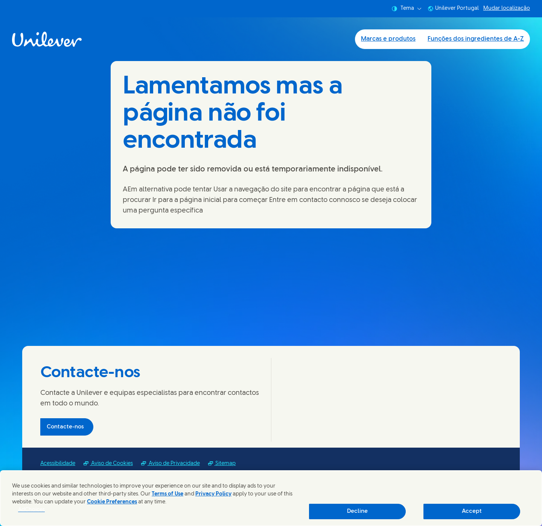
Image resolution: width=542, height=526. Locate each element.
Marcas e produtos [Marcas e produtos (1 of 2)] (388, 39)
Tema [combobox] (406, 9)
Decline (357, 511)
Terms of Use (167, 494)
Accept (472, 511)
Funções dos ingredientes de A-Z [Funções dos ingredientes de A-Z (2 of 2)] (476, 39)
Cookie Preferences (112, 502)
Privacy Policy (213, 494)
